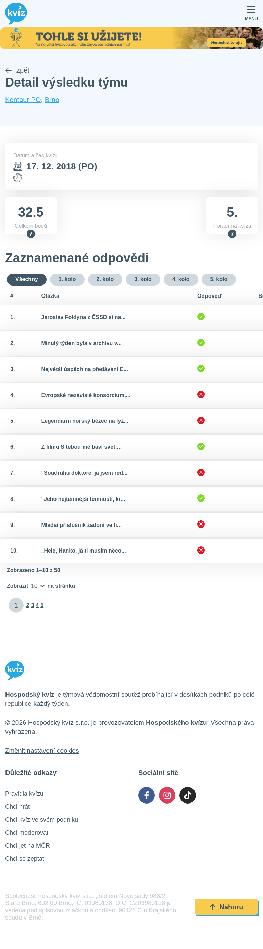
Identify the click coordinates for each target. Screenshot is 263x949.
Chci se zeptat (24, 859)
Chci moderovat (26, 833)
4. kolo (181, 279)
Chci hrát (17, 807)
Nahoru (226, 907)
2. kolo (105, 279)
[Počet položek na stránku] (41, 586)
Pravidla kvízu (24, 793)
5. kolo (219, 279)
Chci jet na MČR (27, 846)
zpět (17, 70)
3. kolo (143, 279)
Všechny (26, 279)
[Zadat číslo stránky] (16, 605)
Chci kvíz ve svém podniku (41, 820)
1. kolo (67, 279)
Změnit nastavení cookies (42, 751)
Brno (52, 99)
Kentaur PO (23, 99)
